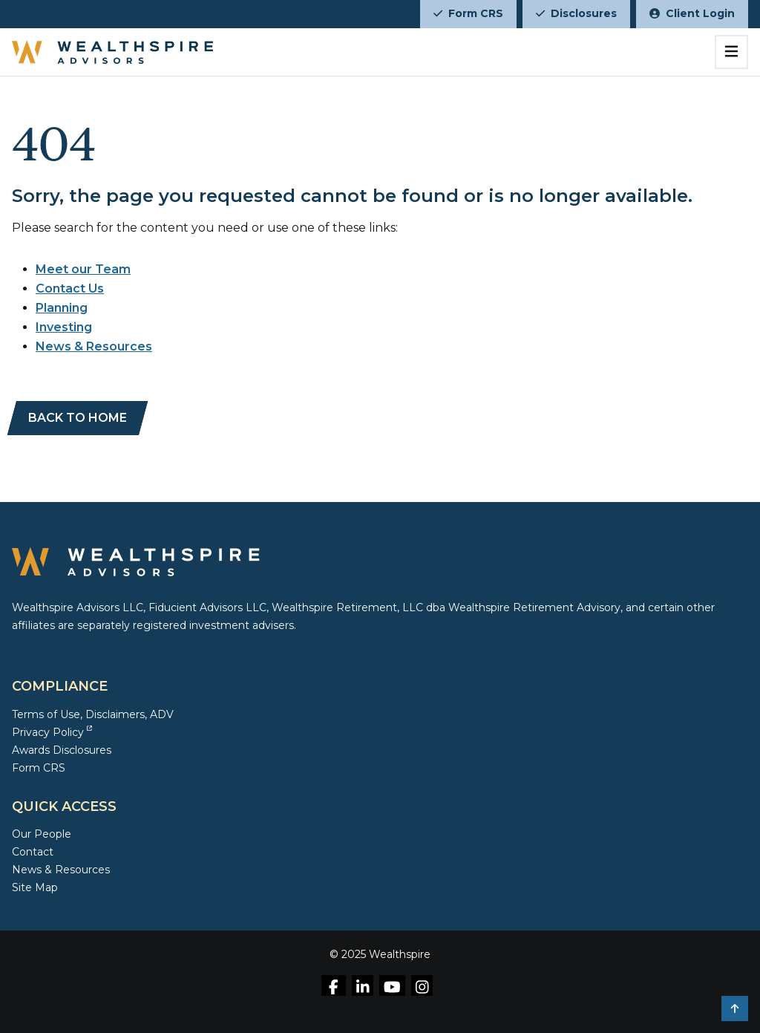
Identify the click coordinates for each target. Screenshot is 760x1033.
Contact (32, 851)
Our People (41, 834)
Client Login (692, 13)
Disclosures (576, 13)
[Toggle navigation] (731, 52)
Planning (62, 308)
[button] (734, 1008)
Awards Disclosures (61, 750)
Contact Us (70, 288)
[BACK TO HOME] (77, 418)
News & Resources (94, 346)
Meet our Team (83, 269)
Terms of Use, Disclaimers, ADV (93, 714)
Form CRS (468, 13)
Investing (64, 327)
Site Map (35, 887)
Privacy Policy (52, 732)
